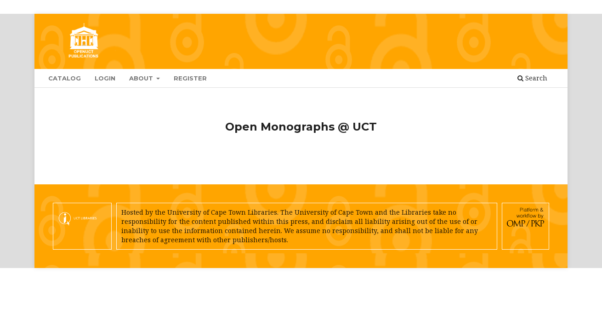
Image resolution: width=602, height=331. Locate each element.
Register (190, 78)
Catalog (64, 78)
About (142, 78)
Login (105, 78)
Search (532, 78)
